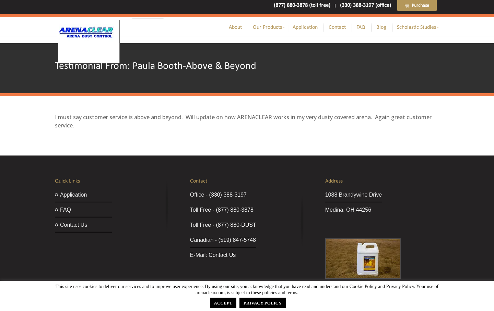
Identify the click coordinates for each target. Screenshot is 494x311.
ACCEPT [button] (223, 303)
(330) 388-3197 (228, 195)
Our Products (267, 27)
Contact (337, 27)
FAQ (360, 27)
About (235, 27)
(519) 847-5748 (237, 240)
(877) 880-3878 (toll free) (302, 5)
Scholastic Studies (416, 27)
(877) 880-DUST (236, 225)
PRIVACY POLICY (263, 303)
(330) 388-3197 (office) (365, 5)
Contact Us (73, 225)
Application (305, 27)
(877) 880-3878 (234, 210)
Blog (381, 27)
